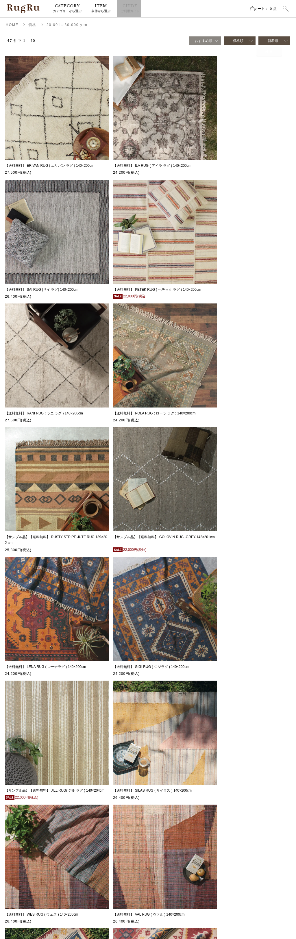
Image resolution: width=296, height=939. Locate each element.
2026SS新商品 (243, 783)
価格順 (238, 41)
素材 (235, 818)
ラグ (171, 783)
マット (173, 792)
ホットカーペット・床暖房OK (255, 844)
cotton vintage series (248, 870)
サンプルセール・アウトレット (192, 826)
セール (237, 792)
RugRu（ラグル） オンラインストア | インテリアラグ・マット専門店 (23, 8)
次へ (163, 739)
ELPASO (238, 896)
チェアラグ (176, 809)
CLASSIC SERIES (246, 861)
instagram (24, 827)
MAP (14, 792)
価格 (32, 25)
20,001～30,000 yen (67, 25)
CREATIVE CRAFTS (248, 904)
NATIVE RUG (242, 887)
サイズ (237, 809)
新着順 (273, 41)
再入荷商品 (240, 800)
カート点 (261, 8)
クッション (176, 800)
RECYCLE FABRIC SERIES (253, 878)
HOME (12, 25)
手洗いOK (239, 852)
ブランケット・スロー (185, 818)
